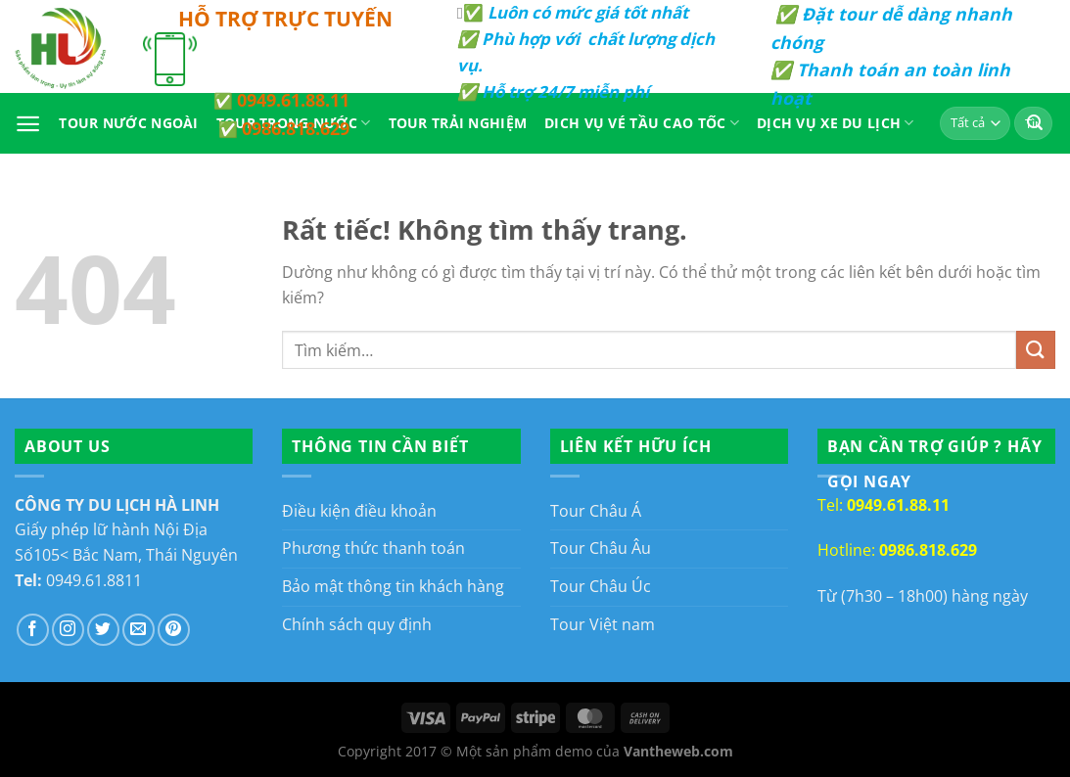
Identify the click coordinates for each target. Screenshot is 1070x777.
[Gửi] (1035, 350)
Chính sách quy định (357, 624)
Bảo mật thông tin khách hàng (393, 586)
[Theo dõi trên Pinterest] (174, 630)
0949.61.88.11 (293, 100)
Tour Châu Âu (600, 548)
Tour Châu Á (595, 511)
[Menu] (28, 124)
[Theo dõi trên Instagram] (68, 630)
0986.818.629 (295, 128)
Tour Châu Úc (600, 586)
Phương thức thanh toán (373, 548)
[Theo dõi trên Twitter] (103, 630)
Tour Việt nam (602, 624)
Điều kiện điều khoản (359, 511)
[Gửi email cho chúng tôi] (138, 630)
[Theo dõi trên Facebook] (33, 630)
